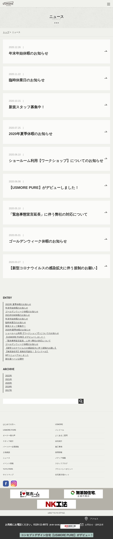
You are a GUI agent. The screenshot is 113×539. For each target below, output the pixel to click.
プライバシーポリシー (64, 469)
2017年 (8, 390)
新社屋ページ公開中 (14, 359)
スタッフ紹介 (8, 441)
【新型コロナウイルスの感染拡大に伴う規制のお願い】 (31, 348)
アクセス (94, 519)
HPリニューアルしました (17, 355)
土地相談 (6, 452)
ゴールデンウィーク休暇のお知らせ (21, 311)
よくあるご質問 (61, 435)
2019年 (8, 386)
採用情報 (58, 452)
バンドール (59, 430)
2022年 (8, 375)
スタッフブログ (61, 463)
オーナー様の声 (9, 435)
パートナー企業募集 (11, 447)
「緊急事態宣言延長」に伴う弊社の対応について (28, 341)
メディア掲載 (60, 458)
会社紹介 (58, 441)
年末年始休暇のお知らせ (16, 308)
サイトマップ (8, 475)
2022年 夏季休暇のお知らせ (18, 304)
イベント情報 (8, 463)
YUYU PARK (8, 469)
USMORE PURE (9, 430)
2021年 (8, 379)
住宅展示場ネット (62, 475)
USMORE (59, 424)
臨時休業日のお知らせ (15, 322)
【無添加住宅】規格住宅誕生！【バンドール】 (27, 351)
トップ (6, 32)
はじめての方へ (9, 424)
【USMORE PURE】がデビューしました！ (25, 337)
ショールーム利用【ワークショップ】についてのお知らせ (32, 333)
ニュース (6, 458)
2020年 (8, 383)
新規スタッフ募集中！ (15, 326)
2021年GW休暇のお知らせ (17, 315)
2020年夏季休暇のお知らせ (17, 330)
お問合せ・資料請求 (94, 524)
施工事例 (58, 447)
